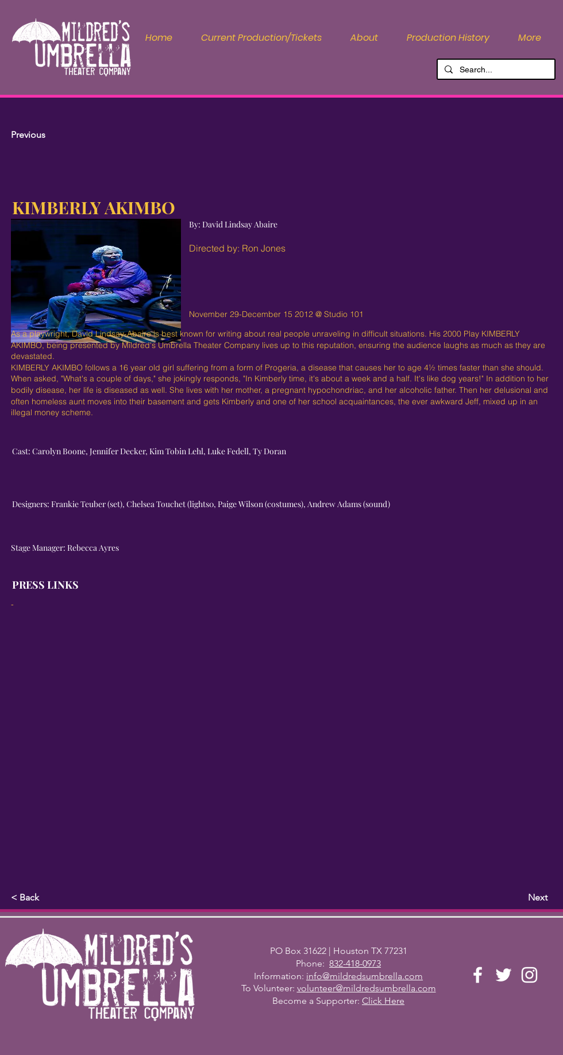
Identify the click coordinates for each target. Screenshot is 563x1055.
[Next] (518, 897)
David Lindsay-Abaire (111, 334)
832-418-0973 (355, 963)
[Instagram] (529, 975)
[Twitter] (503, 975)
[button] (364, 38)
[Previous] (49, 134)
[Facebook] (477, 975)
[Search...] (495, 70)
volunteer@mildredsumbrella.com (366, 988)
